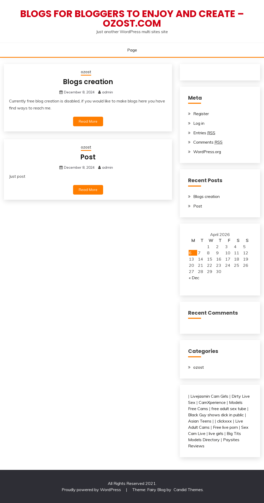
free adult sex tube (228, 408)
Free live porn (225, 427)
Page (132, 50)
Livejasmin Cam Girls (209, 396)
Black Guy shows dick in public (216, 414)
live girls (216, 433)
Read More (88, 121)
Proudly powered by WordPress (92, 489)
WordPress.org (207, 151)
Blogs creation (88, 81)
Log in (198, 123)
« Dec (194, 277)
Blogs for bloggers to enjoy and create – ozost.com (132, 18)
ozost (86, 71)
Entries (204, 132)
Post (88, 157)
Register (201, 113)
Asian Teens (199, 421)
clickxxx (224, 421)
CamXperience (212, 402)
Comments (208, 142)
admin (107, 92)
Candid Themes (188, 489)
